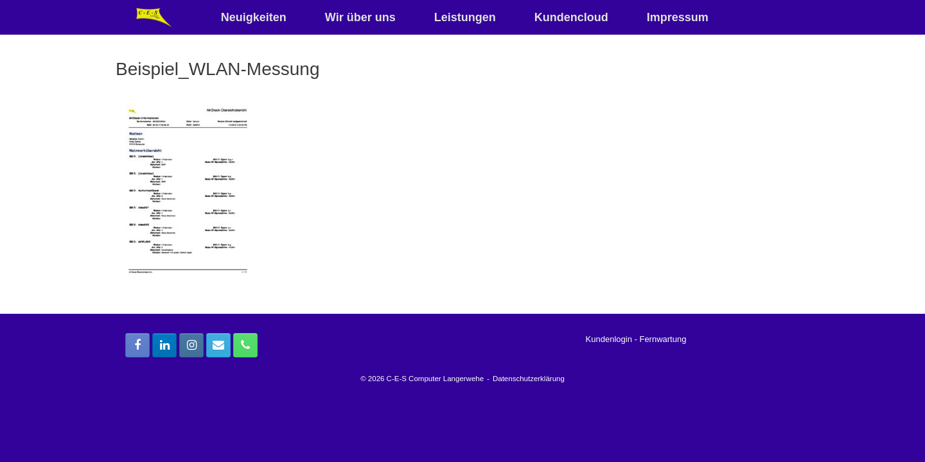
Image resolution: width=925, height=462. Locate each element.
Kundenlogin (609, 339)
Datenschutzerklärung (529, 378)
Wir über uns (360, 17)
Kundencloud (571, 17)
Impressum (678, 17)
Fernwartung (662, 339)
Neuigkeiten (253, 17)
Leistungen (465, 17)
